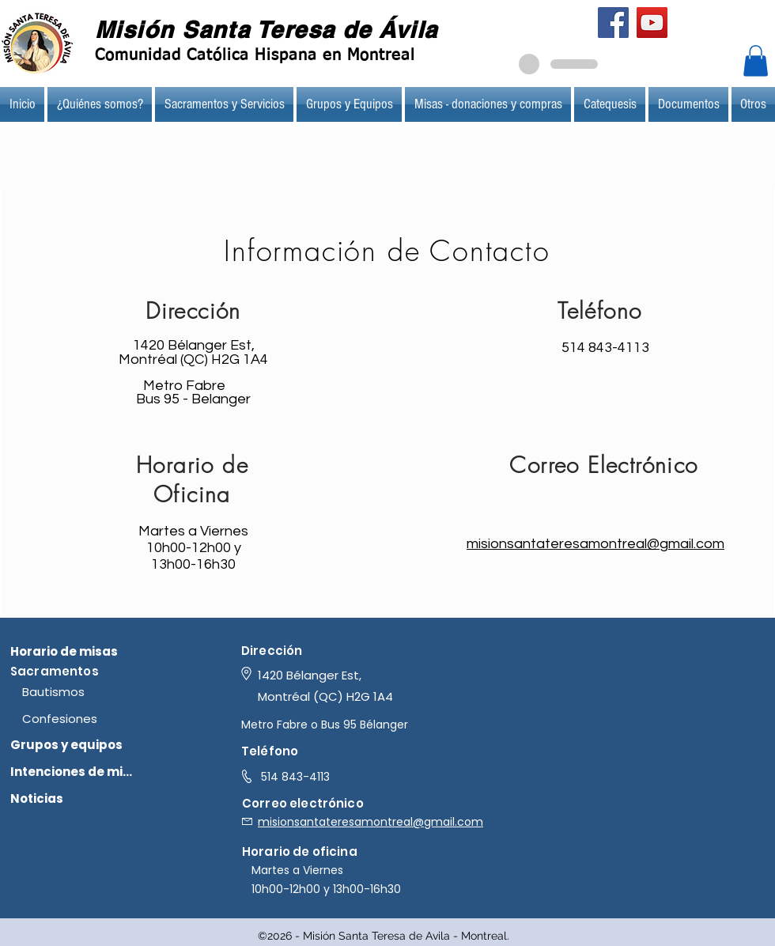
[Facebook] (613, 22)
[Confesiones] (85, 718)
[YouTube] (652, 22)
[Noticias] (74, 798)
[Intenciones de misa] (74, 771)
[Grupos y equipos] (74, 744)
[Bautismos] (85, 691)
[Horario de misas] (74, 651)
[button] (756, 60)
